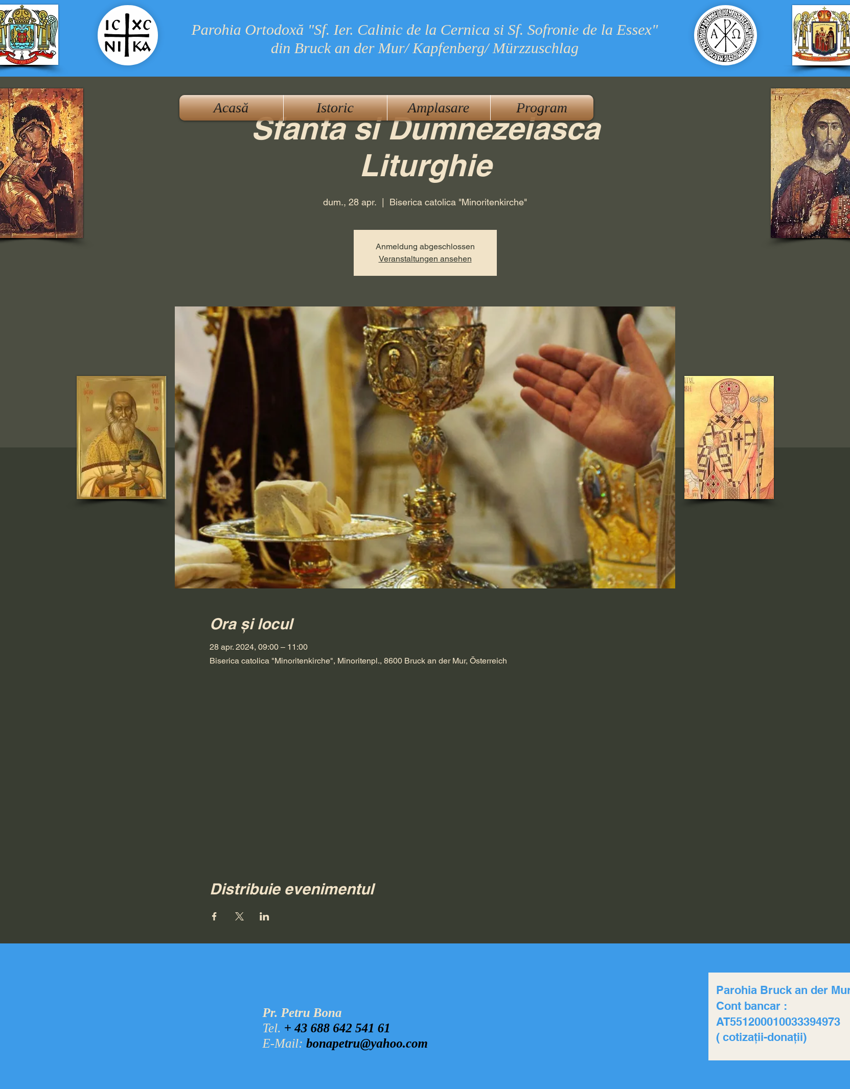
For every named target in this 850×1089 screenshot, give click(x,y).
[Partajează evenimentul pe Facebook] (214, 916)
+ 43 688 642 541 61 (337, 1028)
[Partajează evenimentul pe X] (239, 916)
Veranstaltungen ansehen (425, 259)
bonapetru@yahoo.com (367, 1043)
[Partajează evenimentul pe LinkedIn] (264, 916)
